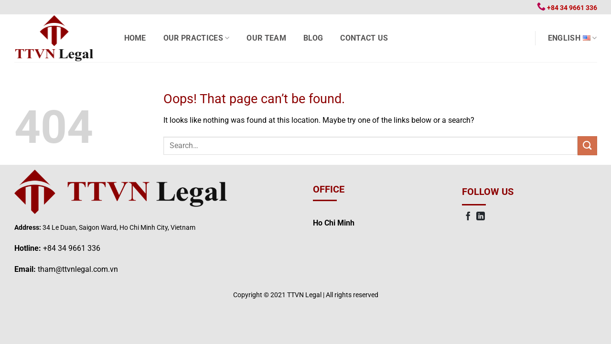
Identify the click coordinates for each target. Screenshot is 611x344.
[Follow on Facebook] (468, 217)
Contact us (364, 38)
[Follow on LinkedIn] (480, 217)
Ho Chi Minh (333, 222)
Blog (313, 38)
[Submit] (587, 145)
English (572, 38)
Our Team (266, 38)
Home (135, 38)
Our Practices (196, 38)
